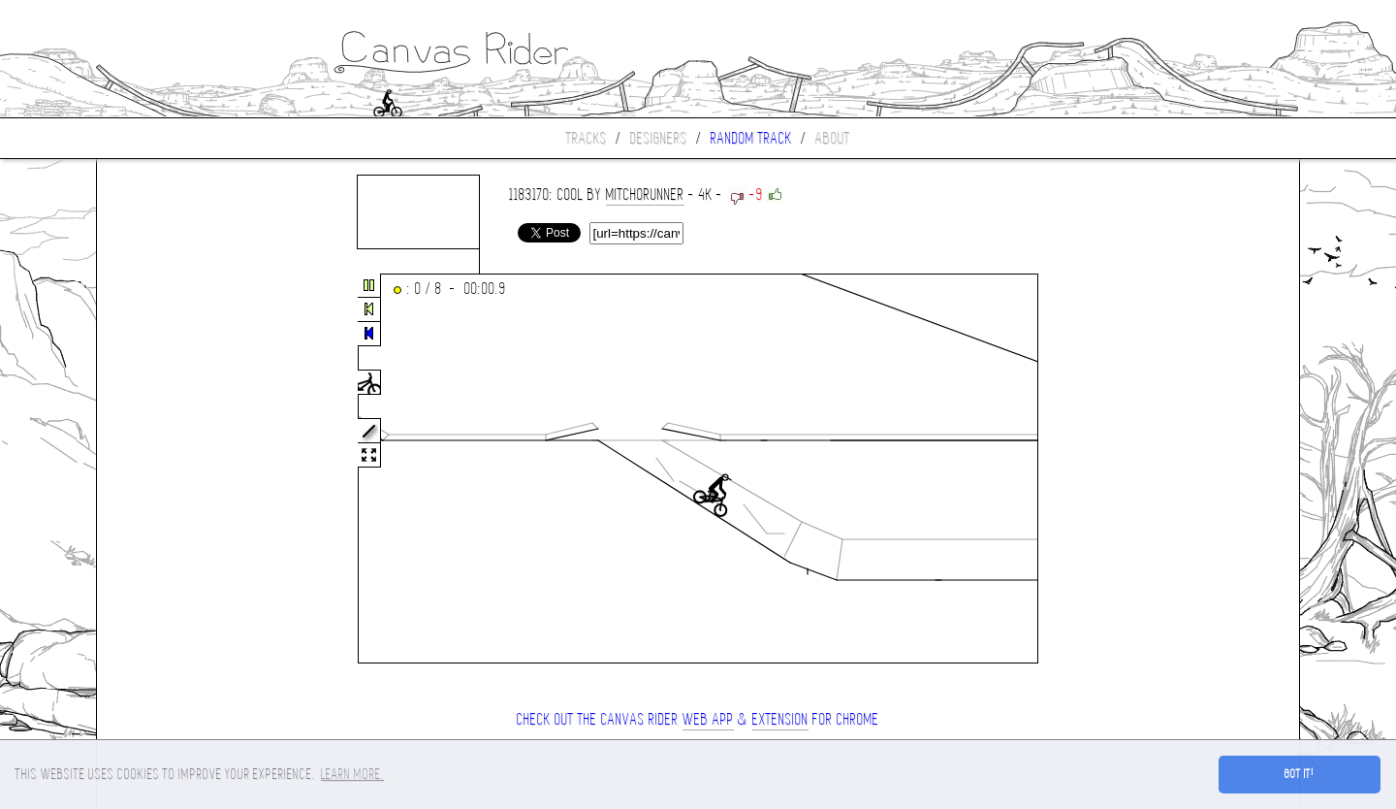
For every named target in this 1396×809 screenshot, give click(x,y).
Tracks (586, 138)
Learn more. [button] (352, 774)
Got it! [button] (1300, 774)
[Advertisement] (178, 469)
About (832, 138)
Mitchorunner (645, 194)
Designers (658, 138)
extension (780, 719)
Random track (751, 138)
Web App (708, 719)
